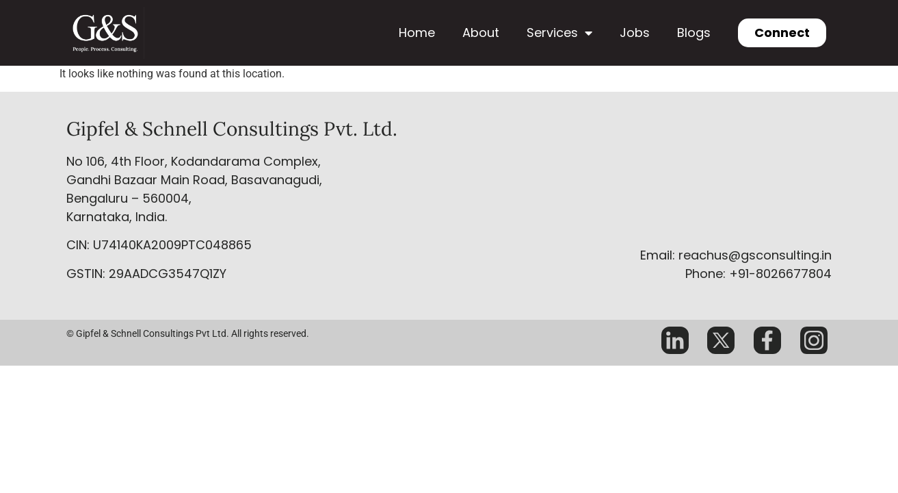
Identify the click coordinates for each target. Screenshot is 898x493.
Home (417, 32)
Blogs (694, 32)
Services (559, 33)
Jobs (635, 32)
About (480, 32)
